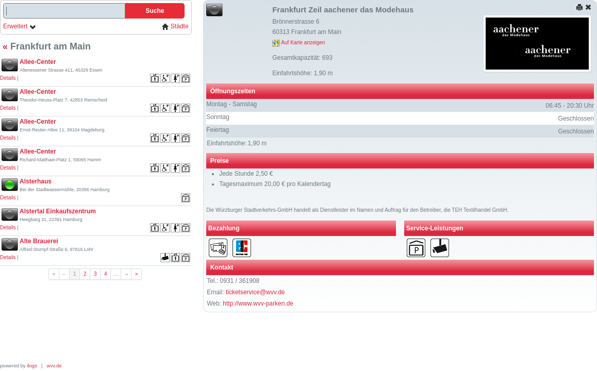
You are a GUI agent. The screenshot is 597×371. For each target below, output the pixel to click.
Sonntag (217, 117)
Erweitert (20, 26)
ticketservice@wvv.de (255, 292)
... (116, 274)
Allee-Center (38, 61)
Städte (175, 26)
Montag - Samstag (231, 104)
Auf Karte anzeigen (298, 42)
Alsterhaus (36, 181)
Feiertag (217, 129)
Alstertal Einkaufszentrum (58, 211)
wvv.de (54, 365)
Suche (155, 10)
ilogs (32, 365)
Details (8, 78)
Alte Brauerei (39, 241)
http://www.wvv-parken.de (258, 303)
